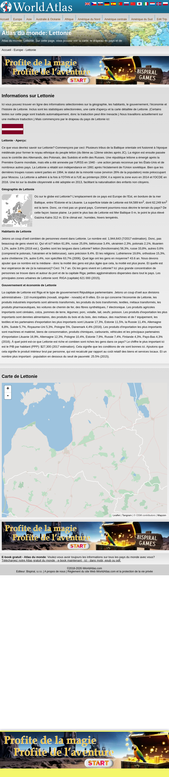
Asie (29, 19)
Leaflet (116, 515)
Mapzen (161, 515)
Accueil (4, 19)
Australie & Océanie (48, 19)
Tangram (127, 515)
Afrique (69, 19)
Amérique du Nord (89, 19)
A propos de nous (54, 571)
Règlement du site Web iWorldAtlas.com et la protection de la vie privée (110, 571)
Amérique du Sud (141, 19)
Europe (17, 19)
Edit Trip (162, 19)
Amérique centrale (115, 19)
